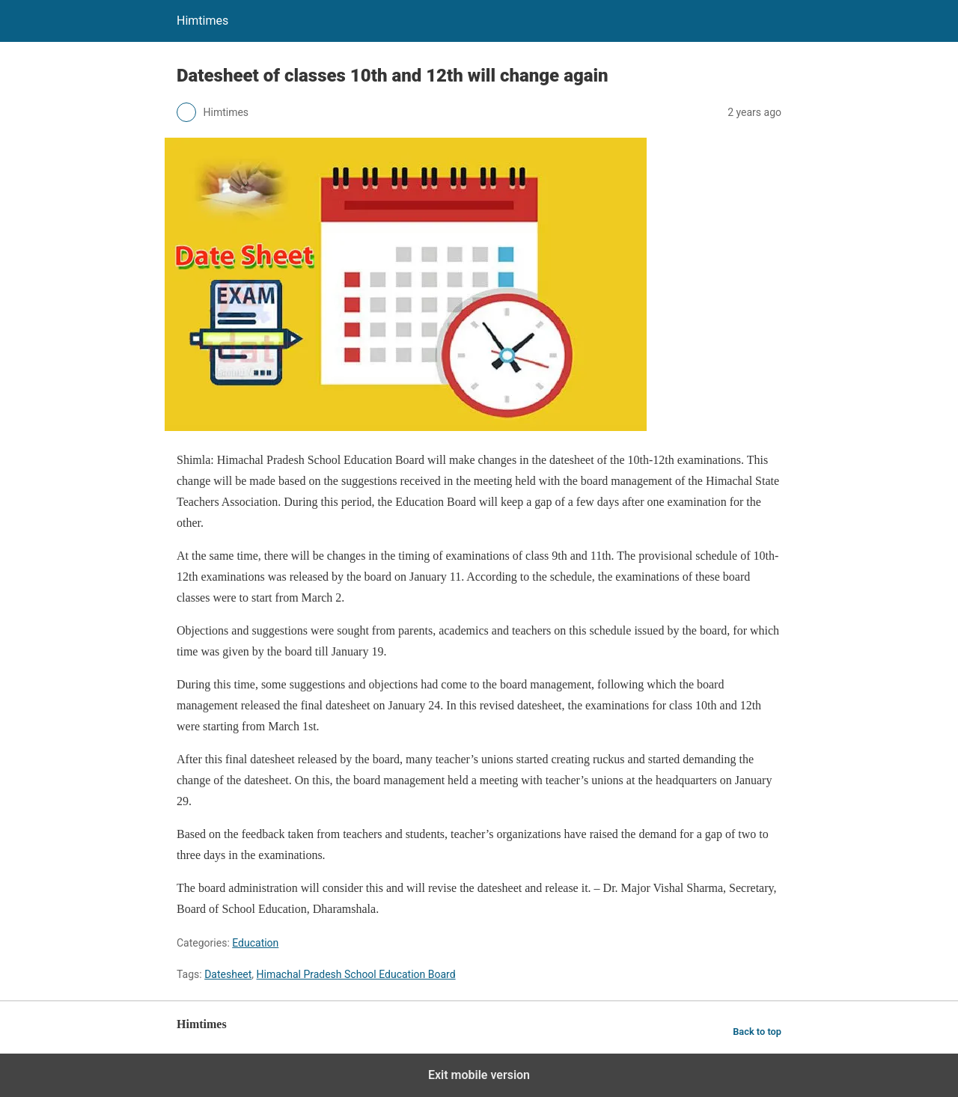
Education (255, 943)
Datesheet (227, 974)
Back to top (757, 1031)
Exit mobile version (479, 1075)
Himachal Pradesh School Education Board (356, 974)
